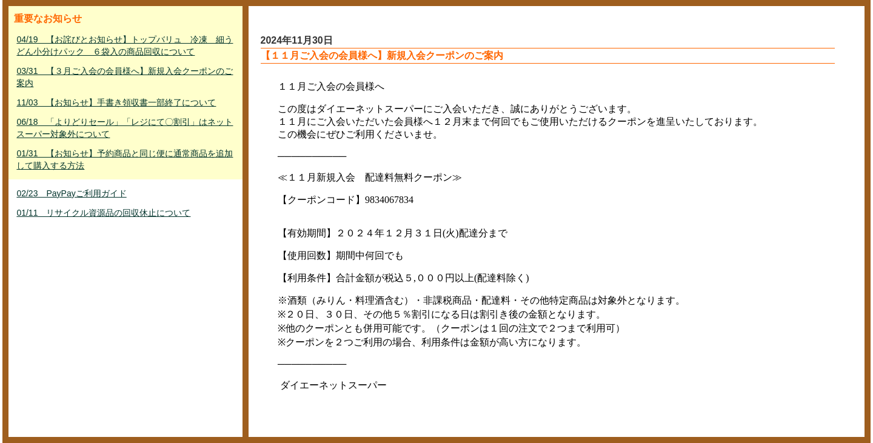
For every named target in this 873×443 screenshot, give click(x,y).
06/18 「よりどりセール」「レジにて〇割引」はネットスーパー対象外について (124, 128)
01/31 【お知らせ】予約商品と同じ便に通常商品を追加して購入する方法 (124, 159)
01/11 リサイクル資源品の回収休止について (103, 213)
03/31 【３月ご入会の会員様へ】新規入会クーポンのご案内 (124, 77)
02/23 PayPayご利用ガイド (71, 193)
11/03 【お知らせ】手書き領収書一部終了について (116, 102)
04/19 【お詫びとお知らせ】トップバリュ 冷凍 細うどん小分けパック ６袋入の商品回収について (124, 45)
